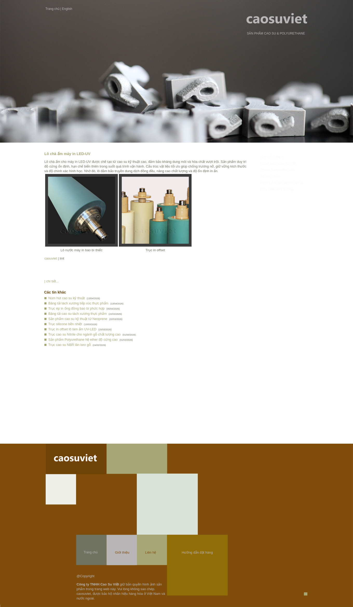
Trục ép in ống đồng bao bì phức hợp (76, 308)
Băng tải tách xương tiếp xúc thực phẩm (78, 303)
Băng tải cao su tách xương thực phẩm (77, 314)
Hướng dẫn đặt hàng (197, 552)
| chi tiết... (51, 281)
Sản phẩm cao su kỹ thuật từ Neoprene (77, 319)
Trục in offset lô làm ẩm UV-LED (72, 329)
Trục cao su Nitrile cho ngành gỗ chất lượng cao (84, 334)
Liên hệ (150, 552)
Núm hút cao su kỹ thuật (66, 298)
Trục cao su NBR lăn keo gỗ (69, 345)
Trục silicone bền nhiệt (65, 324)
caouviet (50, 258)
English (67, 9)
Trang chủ (52, 9)
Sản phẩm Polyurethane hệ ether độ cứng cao (83, 339)
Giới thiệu (122, 552)
